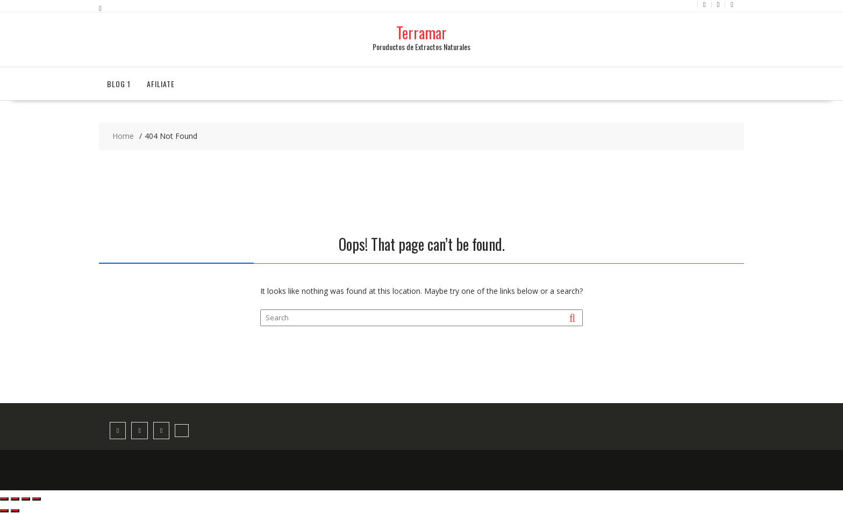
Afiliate (161, 83)
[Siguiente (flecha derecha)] (15, 510)
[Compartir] (26, 499)
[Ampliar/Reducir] (4, 499)
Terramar (421, 33)
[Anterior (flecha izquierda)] (4, 510)
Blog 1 (119, 83)
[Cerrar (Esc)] (36, 499)
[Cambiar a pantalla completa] (15, 499)
